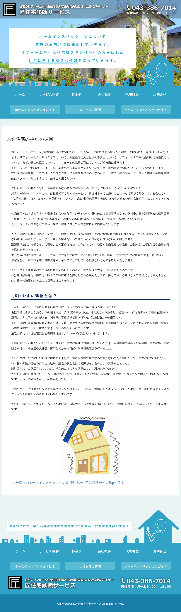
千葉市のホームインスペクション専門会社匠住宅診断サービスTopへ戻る (70, 483)
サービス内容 (49, 94)
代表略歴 (132, 94)
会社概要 (104, 94)
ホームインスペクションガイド (145, 109)
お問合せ (159, 94)
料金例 (77, 94)
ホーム (20, 94)
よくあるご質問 (90, 109)
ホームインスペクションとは (35, 109)
